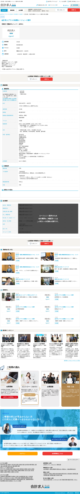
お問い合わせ (70, 492)
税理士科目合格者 (57, 473)
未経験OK (2, 476)
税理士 (50, 473)
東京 (7, 464)
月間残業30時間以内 (25, 478)
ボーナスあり (11, 478)
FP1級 (57, 475)
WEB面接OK (13, 479)
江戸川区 (16, 472)
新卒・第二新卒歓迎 (5, 479)
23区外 (11, 467)
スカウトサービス (19, 426)
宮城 (23, 464)
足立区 (28, 470)
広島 (9, 466)
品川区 (29, 469)
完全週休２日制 (14, 476)
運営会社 (77, 492)
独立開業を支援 (4, 480)
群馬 (17, 464)
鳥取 (6, 466)
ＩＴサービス (56, 479)
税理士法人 (59, 469)
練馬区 (23, 470)
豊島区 (16, 470)
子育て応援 (17, 478)
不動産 (63, 479)
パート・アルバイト (51, 464)
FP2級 (60, 475)
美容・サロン (74, 479)
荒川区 (32, 470)
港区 (11, 469)
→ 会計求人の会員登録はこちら (9, 397)
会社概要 (21, 10)
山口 (11, 466)
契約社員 (59, 464)
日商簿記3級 (52, 475)
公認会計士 (46, 473)
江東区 (12, 472)
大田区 (32, 469)
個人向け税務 (46, 479)
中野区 (5, 470)
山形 (26, 464)
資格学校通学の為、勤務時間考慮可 (25, 479)
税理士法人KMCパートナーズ (62, 267)
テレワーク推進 (17, 480)
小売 (60, 479)
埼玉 (15, 464)
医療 (66, 479)
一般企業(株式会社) (71, 469)
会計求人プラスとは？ (53, 1)
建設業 (69, 479)
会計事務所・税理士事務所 (49, 469)
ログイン (66, 5)
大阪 (1, 466)
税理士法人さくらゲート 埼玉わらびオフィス (26, 295)
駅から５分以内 (4, 478)
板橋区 (19, 470)
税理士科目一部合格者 (66, 473)
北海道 (20, 464)
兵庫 (4, 466)
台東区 (5, 472)
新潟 (28, 464)
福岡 (16, 466)
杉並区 (12, 470)
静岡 (31, 464)
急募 (31, 478)
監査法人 (64, 469)
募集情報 (12, 10)
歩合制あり (10, 480)
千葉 (12, 464)
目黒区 (25, 469)
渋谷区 (17, 469)
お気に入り (61, 10)
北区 (26, 470)
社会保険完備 (22, 476)
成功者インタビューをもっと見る (72, 360)
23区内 (8, 467)
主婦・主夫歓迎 (29, 476)
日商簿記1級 (75, 473)
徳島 (14, 466)
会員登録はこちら (57, 453)
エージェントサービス (59, 439)
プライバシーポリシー (60, 492)
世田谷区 (22, 469)
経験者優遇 (8, 476)
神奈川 (9, 464)
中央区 (14, 469)
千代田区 (8, 469)
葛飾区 (2, 472)
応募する (73, 10)
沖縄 (18, 466)
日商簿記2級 (46, 475)
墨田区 (9, 472)
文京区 (9, 470)
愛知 (33, 464)
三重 (35, 464)
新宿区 (2, 470)
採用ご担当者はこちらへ (74, 1)
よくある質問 (63, 1)
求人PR (4, 10)
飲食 (51, 479)
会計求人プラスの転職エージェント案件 (64, 295)
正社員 (45, 464)
